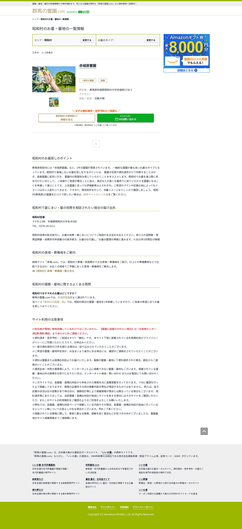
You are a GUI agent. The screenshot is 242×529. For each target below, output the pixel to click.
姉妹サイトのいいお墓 (95, 194)
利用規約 (124, 507)
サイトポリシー (108, 507)
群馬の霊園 (48, 10)
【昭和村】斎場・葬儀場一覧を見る (54, 271)
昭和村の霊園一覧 (54, 302)
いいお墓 (107, 452)
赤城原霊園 (64, 297)
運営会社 (92, 507)
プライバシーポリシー (143, 507)
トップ (35, 19)
